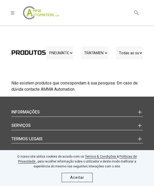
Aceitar (77, 177)
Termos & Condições (101, 156)
